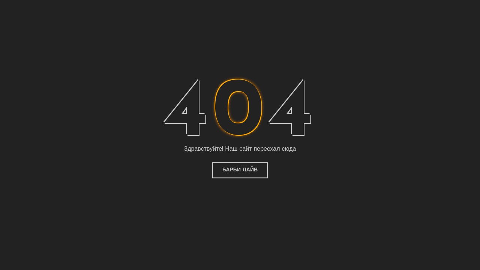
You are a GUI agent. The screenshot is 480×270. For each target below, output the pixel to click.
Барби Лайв (240, 170)
